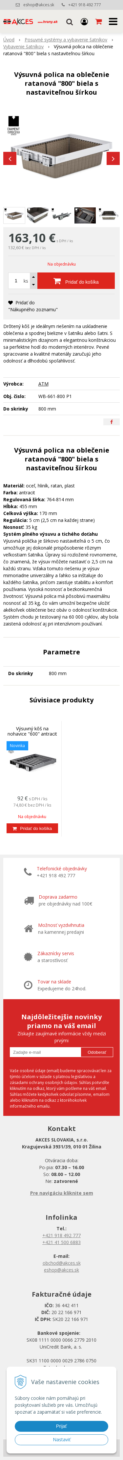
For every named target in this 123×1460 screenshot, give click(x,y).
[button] (69, 21)
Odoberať (97, 1052)
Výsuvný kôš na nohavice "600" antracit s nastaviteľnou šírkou (32, 733)
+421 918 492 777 (84, 5)
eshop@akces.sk (38, 5)
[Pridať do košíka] (76, 280)
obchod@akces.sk (62, 1263)
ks (26, 281)
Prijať (61, 1426)
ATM (43, 384)
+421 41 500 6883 (61, 1242)
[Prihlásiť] (84, 21)
